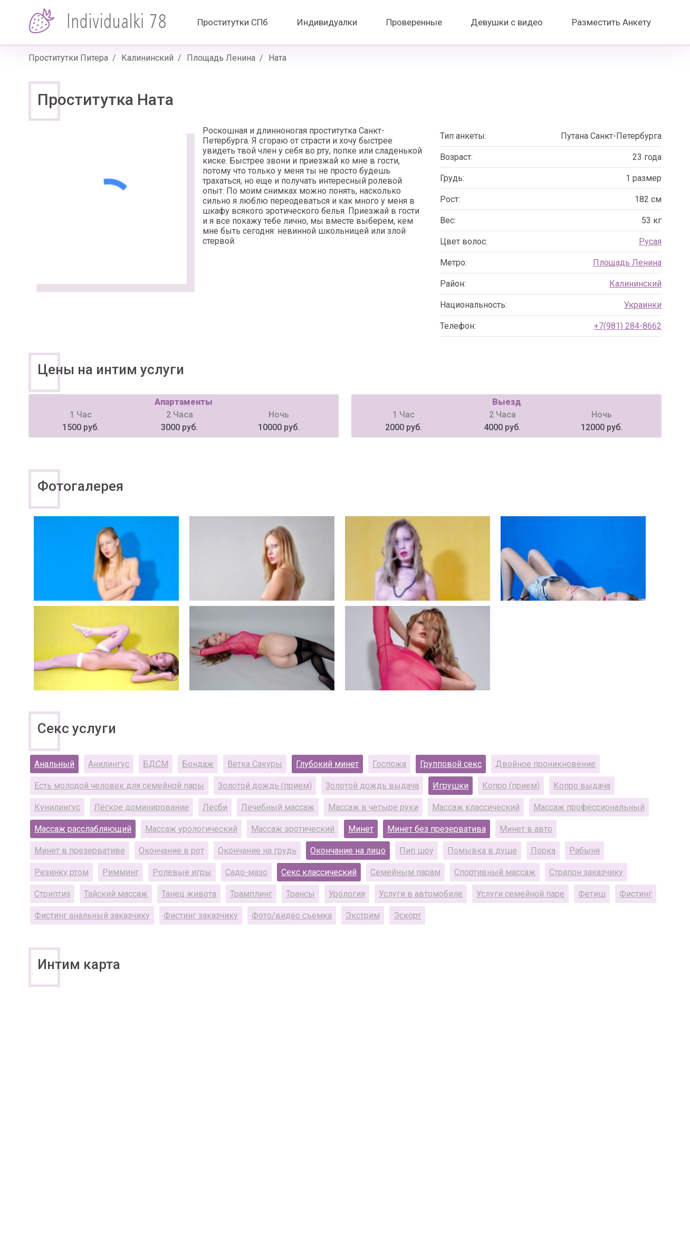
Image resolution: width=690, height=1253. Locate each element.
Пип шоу (416, 851)
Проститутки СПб (232, 22)
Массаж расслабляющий (82, 829)
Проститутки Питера (68, 58)
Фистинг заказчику (201, 915)
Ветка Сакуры (254, 764)
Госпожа (389, 764)
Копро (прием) (511, 786)
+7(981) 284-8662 (628, 326)
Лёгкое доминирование (141, 807)
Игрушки (450, 786)
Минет (360, 829)
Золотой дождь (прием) (265, 786)
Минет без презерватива (436, 829)
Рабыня (584, 851)
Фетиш (592, 894)
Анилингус (108, 764)
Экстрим (363, 915)
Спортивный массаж (494, 872)
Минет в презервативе (79, 851)
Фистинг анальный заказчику (92, 915)
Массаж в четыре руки (373, 807)
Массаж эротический (292, 829)
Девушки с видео (507, 22)
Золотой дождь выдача (372, 786)
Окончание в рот (171, 851)
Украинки (643, 305)
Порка (543, 851)
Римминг (120, 872)
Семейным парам (405, 872)
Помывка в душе (482, 851)
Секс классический (319, 872)
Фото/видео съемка (292, 915)
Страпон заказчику (586, 872)
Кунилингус (57, 807)
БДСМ (155, 764)
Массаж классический (476, 807)
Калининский (147, 58)
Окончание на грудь (257, 851)
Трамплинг (251, 894)
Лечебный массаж (277, 807)
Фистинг (635, 894)
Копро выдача (581, 786)
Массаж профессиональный (589, 807)
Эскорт (407, 915)
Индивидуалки (327, 22)
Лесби (215, 807)
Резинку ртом (61, 872)
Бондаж (198, 764)
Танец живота (188, 894)
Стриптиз (52, 894)
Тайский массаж (116, 894)
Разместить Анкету (611, 22)
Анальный (54, 764)
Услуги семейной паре (520, 894)
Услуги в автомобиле (421, 894)
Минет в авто (526, 829)
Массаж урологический (191, 829)
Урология (347, 894)
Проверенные (414, 22)
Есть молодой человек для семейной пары (119, 786)
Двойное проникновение (545, 764)
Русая (650, 241)
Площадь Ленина (221, 58)
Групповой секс (451, 764)
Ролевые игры (182, 872)
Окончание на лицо (348, 851)
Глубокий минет (327, 764)
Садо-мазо (246, 872)
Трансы (300, 894)
